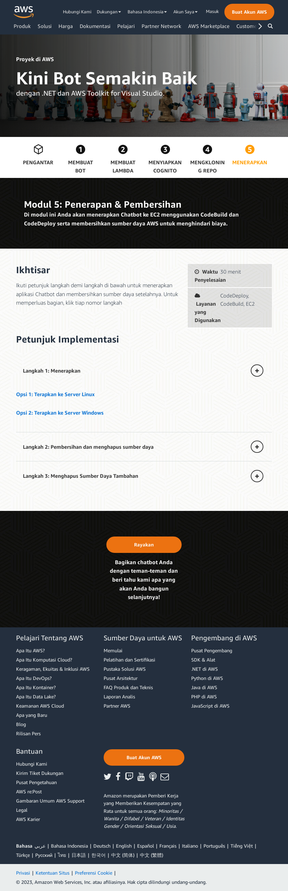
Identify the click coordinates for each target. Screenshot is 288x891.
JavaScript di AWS (210, 706)
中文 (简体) (122, 855)
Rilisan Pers (28, 733)
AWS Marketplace (209, 26)
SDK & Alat (203, 660)
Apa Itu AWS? (30, 650)
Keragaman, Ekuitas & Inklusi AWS (53, 669)
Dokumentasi (95, 26)
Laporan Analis (119, 696)
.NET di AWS (204, 669)
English (124, 846)
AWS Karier (28, 819)
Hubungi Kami (77, 11)
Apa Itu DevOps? (34, 678)
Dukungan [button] (109, 11)
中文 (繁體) (151, 855)
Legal (21, 810)
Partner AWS (117, 706)
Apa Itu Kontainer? (36, 687)
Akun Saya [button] (185, 11)
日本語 (78, 855)
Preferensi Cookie (93, 873)
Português (214, 846)
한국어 (98, 855)
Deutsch (101, 846)
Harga (65, 26)
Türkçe (23, 855)
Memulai (113, 650)
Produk (22, 26)
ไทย (62, 855)
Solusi (45, 26)
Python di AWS (207, 678)
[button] (249, 12)
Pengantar (38, 162)
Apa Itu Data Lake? (36, 696)
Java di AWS (204, 687)
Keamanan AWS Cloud (40, 706)
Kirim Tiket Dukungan (39, 773)
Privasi (23, 873)
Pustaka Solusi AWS (125, 669)
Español (145, 846)
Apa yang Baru (31, 715)
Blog (21, 724)
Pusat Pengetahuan (36, 782)
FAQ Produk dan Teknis (128, 687)
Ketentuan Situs (52, 873)
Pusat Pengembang (211, 650)
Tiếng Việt (242, 846)
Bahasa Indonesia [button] (147, 11)
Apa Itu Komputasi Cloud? (44, 660)
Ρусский (43, 855)
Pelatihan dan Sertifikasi (129, 660)
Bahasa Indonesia (69, 846)
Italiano (190, 846)
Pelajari (126, 26)
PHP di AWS (204, 696)
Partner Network (161, 26)
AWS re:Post (29, 791)
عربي (40, 846)
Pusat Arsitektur (121, 678)
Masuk (212, 11)
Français (167, 846)
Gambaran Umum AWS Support (50, 801)
